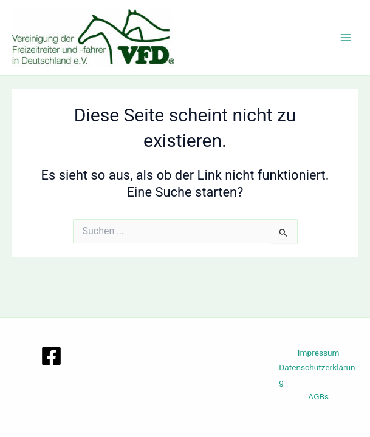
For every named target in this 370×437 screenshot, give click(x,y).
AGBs (318, 396)
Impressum (319, 352)
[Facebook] (51, 356)
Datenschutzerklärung (317, 374)
